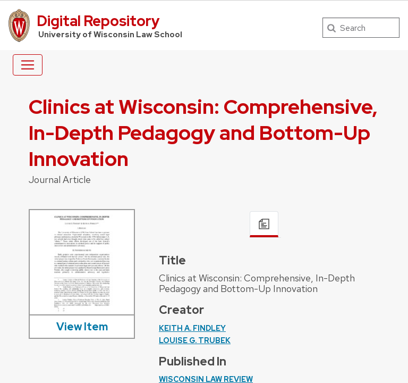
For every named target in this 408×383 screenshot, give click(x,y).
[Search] (361, 28)
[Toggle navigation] (27, 65)
